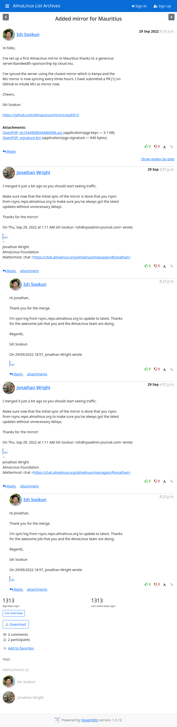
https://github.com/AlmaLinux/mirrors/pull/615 (41, 115)
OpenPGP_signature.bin (22, 137)
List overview (14, 613)
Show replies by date (157, 159)
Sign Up (162, 6)
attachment (29, 270)
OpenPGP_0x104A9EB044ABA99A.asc (33, 132)
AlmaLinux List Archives (36, 6)
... (6, 236)
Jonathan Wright (33, 172)
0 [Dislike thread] (157, 146)
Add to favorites (18, 648)
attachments (37, 374)
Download (15, 624)
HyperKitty (89, 720)
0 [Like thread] (148, 146)
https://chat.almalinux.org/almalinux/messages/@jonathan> (82, 257)
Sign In (139, 6)
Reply (9, 151)
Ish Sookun (28, 34)
